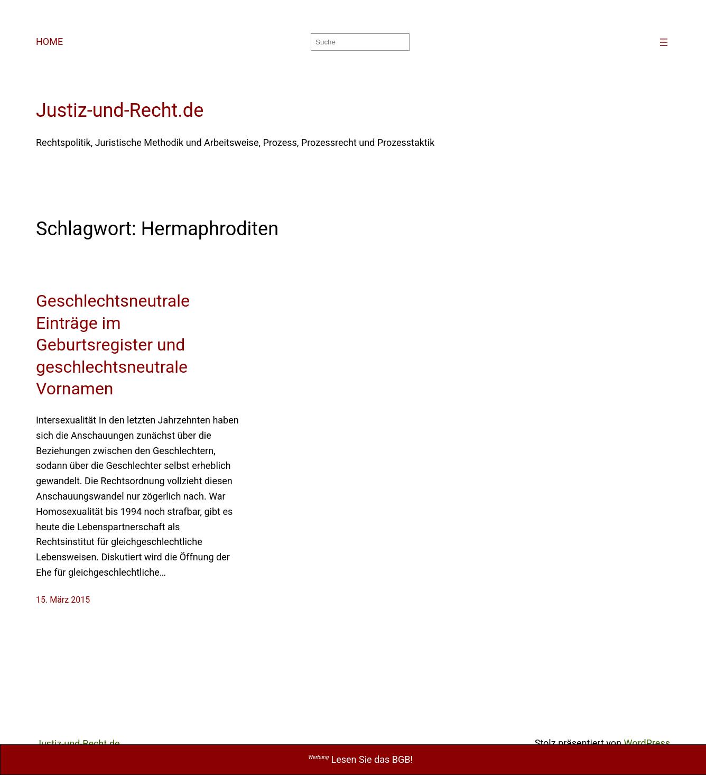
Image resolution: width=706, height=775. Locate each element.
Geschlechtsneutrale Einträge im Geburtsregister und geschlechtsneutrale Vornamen (113, 345)
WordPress (647, 743)
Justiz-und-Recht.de (119, 110)
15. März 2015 (63, 600)
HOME (49, 41)
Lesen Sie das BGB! (361, 759)
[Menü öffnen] (663, 42)
